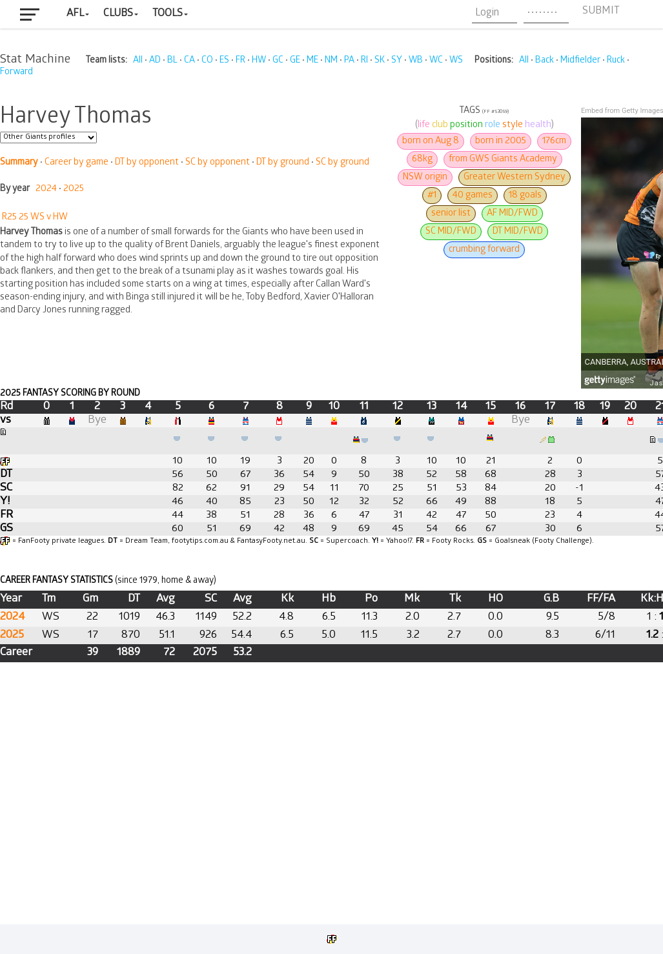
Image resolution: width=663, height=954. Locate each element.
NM (331, 61)
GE (295, 61)
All (138, 61)
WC (436, 61)
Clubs (118, 14)
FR (240, 61)
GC (277, 61)
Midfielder (580, 61)
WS (456, 61)
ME (312, 61)
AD (155, 61)
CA (189, 61)
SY (396, 61)
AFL (75, 14)
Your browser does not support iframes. (331, 498)
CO (207, 61)
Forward (16, 72)
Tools (167, 14)
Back (544, 61)
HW (259, 61)
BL (172, 61)
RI (364, 61)
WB (416, 61)
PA (349, 61)
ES (224, 61)
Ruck (616, 61)
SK (379, 61)
